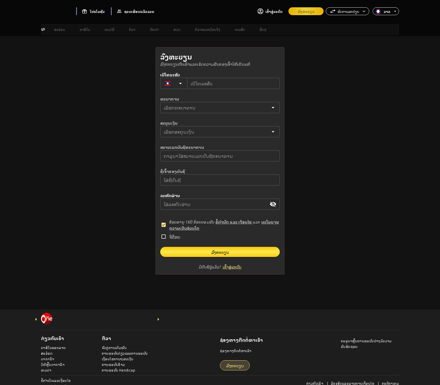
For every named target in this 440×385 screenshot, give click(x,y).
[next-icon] (158, 312)
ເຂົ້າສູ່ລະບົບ (232, 282)
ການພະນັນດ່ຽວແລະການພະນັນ (125, 345)
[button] (347, 11)
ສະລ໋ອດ (46, 345)
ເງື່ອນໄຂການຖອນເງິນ (118, 351)
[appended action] (273, 219)
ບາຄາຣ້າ (47, 351)
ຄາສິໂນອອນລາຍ (53, 340)
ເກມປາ (46, 362)
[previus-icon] (36, 312)
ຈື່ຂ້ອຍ (174, 252)
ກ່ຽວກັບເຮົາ (315, 376)
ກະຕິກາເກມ (390, 376)
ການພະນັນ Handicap (118, 362)
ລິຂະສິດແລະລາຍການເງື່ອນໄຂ (353, 376)
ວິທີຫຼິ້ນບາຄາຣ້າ (53, 357)
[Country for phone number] (174, 98)
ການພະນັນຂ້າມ (113, 357)
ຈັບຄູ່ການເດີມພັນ (114, 340)
